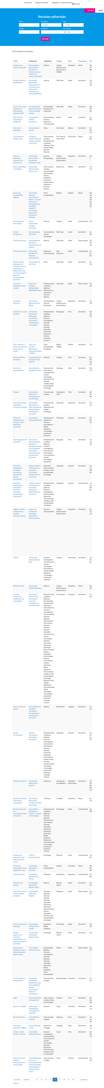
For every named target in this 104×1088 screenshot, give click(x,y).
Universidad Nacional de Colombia (33, 868)
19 (68, 1079)
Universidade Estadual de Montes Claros (34, 885)
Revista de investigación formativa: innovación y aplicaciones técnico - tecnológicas (17, 472)
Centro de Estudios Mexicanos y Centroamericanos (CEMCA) (35, 349)
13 (41, 1079)
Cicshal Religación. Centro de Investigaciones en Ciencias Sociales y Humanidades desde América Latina (35, 1064)
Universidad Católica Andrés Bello (34, 560)
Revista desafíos (19, 1017)
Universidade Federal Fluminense (33, 119)
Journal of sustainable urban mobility (19, 286)
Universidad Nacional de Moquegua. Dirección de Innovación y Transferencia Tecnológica (34, 318)
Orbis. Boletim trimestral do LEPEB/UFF (18, 119)
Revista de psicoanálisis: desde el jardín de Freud (20, 868)
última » (16, 1083)
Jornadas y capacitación (62, 3)
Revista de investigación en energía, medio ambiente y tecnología (18, 422)
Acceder (76, 4)
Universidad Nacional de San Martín (34, 303)
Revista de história (19, 240)
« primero (17, 1079)
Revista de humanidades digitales (18, 195)
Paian (15, 998)
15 (50, 1079)
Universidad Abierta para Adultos (33, 783)
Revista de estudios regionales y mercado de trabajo (20, 405)
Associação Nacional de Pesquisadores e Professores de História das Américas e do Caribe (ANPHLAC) (35, 87)
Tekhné (15, 557)
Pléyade (16, 392)
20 (73, 1079)
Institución (44, 28)
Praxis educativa (19, 874)
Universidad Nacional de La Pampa (34, 877)
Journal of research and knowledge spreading (20, 894)
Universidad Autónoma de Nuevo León (33, 169)
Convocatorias (41, 3)
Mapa (100, 10)
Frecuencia (67, 28)
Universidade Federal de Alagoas (33, 894)
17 (59, 1079)
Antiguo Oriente (18, 586)
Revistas (28, 3)
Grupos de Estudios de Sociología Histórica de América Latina (34, 513)
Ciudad (21, 28)
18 (64, 1079)
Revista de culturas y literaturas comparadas (19, 801)
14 (46, 1079)
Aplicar (45, 39)
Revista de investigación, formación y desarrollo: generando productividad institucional (18, 489)
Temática (44, 21)
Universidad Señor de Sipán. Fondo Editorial (35, 360)
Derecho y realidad (19, 1006)
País (64, 21)
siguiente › (84, 1079)
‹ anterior (26, 1079)
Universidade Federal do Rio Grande (34, 926)
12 (37, 1079)
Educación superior (19, 781)
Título (21, 21)
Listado (91, 10)
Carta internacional (19, 251)
